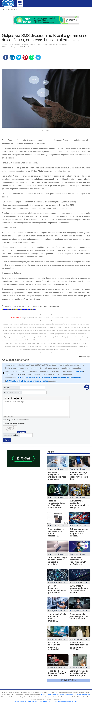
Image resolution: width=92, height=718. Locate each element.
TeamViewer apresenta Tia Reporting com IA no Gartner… (78, 560)
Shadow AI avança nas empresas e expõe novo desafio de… (79, 475)
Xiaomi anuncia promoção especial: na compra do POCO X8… (79, 645)
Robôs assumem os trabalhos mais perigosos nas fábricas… (79, 532)
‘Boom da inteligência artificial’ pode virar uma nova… (57, 475)
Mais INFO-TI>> (68, 680)
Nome (9, 388)
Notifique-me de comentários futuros (17, 420)
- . (70, 694)
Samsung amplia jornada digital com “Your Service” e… (79, 616)
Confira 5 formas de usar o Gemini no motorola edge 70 (79, 673)
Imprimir (26, 47)
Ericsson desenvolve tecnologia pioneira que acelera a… (57, 589)
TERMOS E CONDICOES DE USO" (62, 349)
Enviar (7, 440)
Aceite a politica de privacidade (15, 423)
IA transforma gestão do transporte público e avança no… (79, 504)
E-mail (12, 392)
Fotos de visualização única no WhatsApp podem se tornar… (56, 504)
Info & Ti (20, 47)
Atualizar (22, 432)
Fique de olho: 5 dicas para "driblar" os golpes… (57, 673)
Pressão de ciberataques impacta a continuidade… (55, 645)
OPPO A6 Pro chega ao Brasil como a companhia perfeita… (57, 560)
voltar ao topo (84, 357)
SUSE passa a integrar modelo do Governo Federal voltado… (79, 589)
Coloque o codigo (11, 435)
